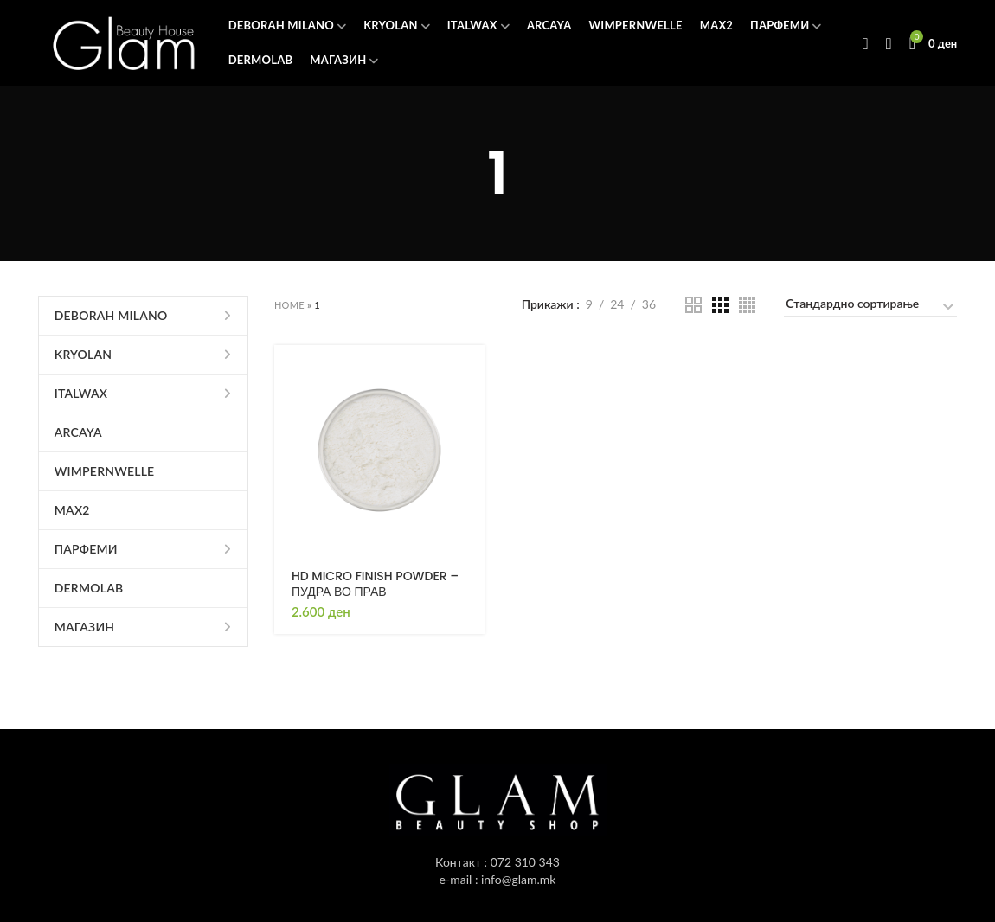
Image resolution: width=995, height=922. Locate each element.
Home (289, 305)
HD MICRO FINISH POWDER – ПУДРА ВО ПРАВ (375, 583)
